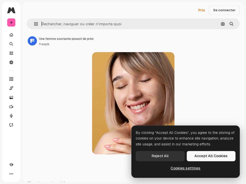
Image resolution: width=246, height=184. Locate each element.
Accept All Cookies (211, 156)
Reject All (160, 156)
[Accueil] (11, 35)
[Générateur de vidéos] (11, 106)
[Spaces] (11, 88)
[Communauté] (11, 62)
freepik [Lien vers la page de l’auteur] (44, 44)
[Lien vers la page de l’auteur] (32, 40)
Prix (201, 10)
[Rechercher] (11, 44)
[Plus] (11, 174)
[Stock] (11, 53)
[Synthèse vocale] (11, 116)
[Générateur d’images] (11, 97)
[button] (34, 24)
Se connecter (224, 10)
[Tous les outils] (11, 79)
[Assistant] (11, 125)
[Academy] (11, 164)
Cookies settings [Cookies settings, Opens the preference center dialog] (185, 168)
